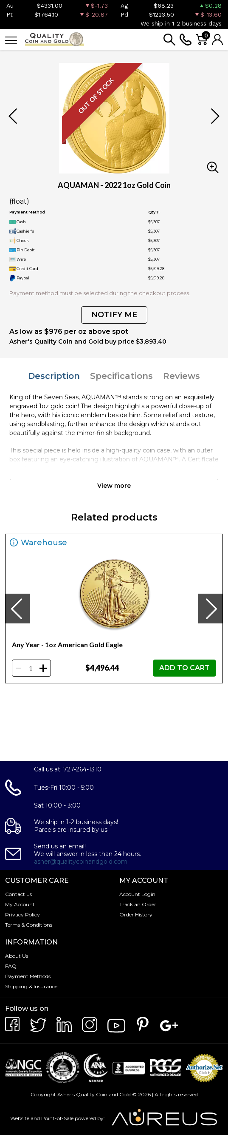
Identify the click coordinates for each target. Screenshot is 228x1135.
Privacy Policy (22, 914)
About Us (16, 956)
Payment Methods (28, 976)
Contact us (18, 894)
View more (114, 485)
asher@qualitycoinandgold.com (80, 861)
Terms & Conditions (28, 925)
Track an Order (137, 904)
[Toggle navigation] (11, 39)
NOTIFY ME (114, 314)
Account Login (137, 894)
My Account (20, 904)
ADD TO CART (184, 668)
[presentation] (17, 608)
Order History (135, 914)
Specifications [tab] (121, 376)
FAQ (11, 966)
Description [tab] (54, 376)
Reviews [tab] (181, 376)
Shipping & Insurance (31, 986)
